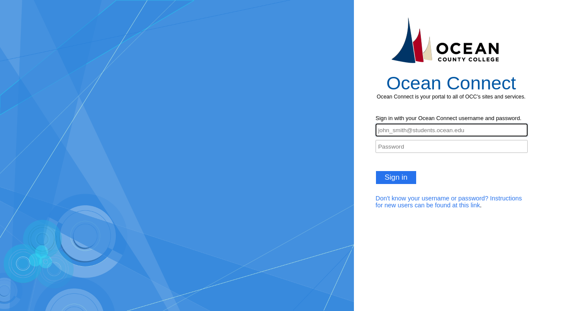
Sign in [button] (396, 177)
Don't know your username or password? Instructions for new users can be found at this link (449, 202)
